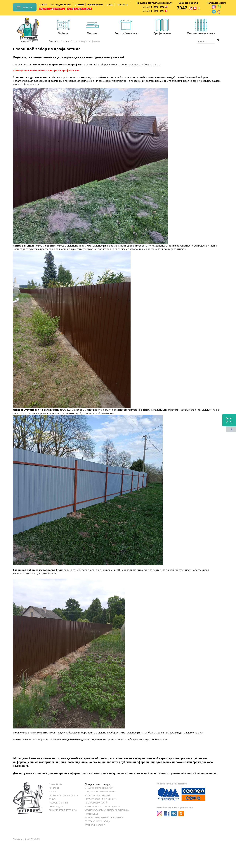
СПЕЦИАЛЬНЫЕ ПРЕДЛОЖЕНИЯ (63, 795)
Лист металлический (96, 802)
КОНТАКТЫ (54, 788)
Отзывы (79, 4)
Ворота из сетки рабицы (97, 821)
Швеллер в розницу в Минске (100, 799)
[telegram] (214, 11)
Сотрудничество (61, 4)
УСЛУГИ (52, 791)
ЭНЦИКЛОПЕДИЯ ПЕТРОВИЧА (63, 810)
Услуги (43, 4)
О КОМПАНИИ (55, 784)
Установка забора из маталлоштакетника (107, 810)
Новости (63, 41)
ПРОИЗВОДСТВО (57, 806)
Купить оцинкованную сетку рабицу (104, 817)
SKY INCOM (34, 839)
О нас (109, 4)
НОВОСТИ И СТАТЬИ (58, 802)
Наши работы (95, 4)
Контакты (122, 4)
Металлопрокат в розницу (98, 788)
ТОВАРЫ (52, 799)
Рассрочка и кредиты (52, 9)
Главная (52, 41)
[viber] (219, 11)
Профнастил (91, 814)
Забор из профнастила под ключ (102, 806)
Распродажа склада (79, 9)
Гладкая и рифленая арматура (100, 791)
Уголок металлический (97, 795)
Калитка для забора (95, 825)
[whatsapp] (219, 7)
